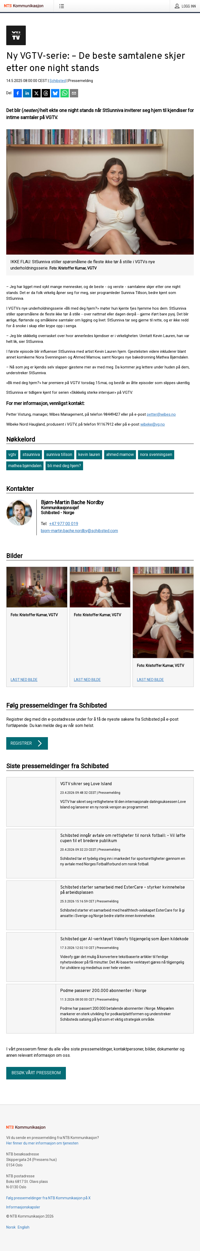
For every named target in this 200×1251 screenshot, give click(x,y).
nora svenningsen (156, 454)
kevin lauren (89, 454)
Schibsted (57, 81)
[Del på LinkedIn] (27, 93)
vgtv (12, 454)
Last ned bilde (24, 680)
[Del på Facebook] (18, 93)
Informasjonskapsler (23, 1207)
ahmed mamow (120, 454)
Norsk (11, 1227)
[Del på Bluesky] (55, 93)
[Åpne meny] (62, 6)
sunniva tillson (59, 454)
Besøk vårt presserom (36, 1072)
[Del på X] (36, 93)
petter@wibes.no (161, 414)
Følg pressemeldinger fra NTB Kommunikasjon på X (48, 1198)
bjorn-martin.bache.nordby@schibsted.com (79, 530)
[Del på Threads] (46, 93)
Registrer (27, 743)
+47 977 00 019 (63, 523)
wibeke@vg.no (152, 424)
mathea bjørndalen (24, 465)
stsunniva (31, 454)
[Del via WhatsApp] (64, 93)
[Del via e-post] (74, 93)
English (23, 1227)
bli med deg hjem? (64, 465)
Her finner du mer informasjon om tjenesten (42, 1143)
